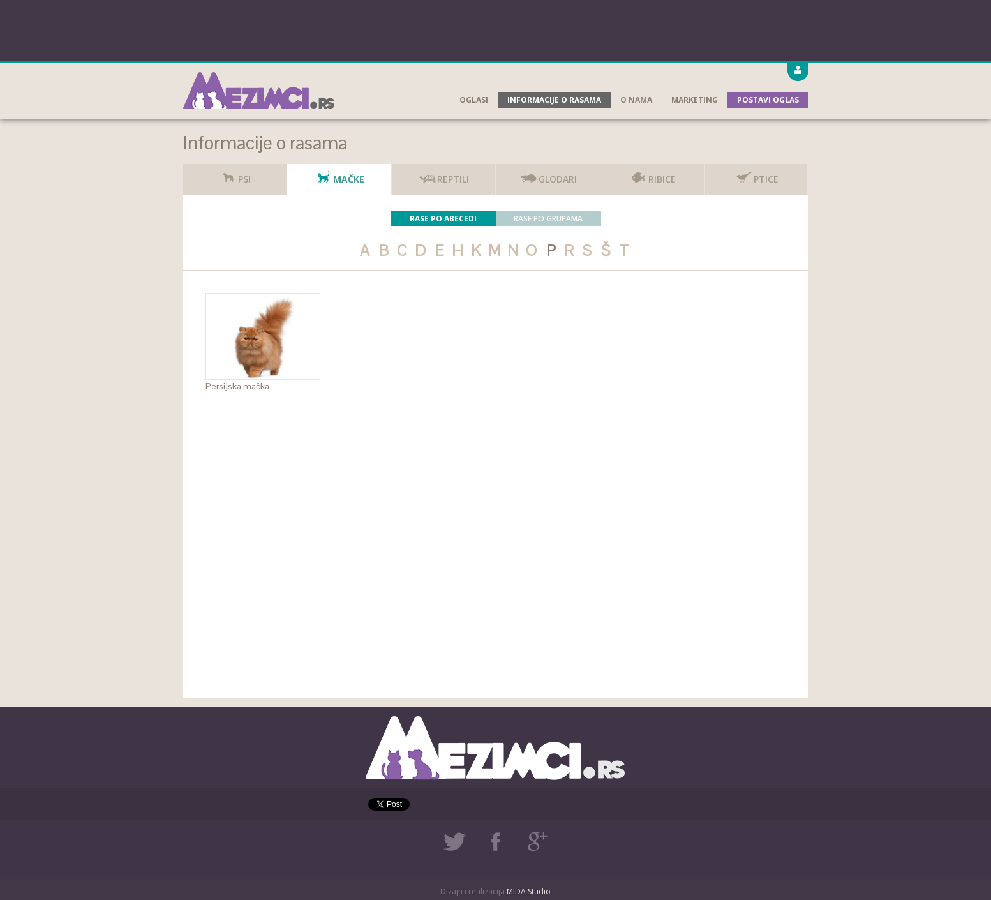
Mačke (339, 174)
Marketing (694, 99)
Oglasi (473, 99)
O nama (636, 99)
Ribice (652, 174)
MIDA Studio (529, 891)
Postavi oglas (768, 99)
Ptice (756, 174)
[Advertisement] (496, 28)
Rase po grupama (548, 218)
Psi (235, 174)
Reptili (443, 174)
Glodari (548, 174)
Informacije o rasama (554, 99)
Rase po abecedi (443, 218)
